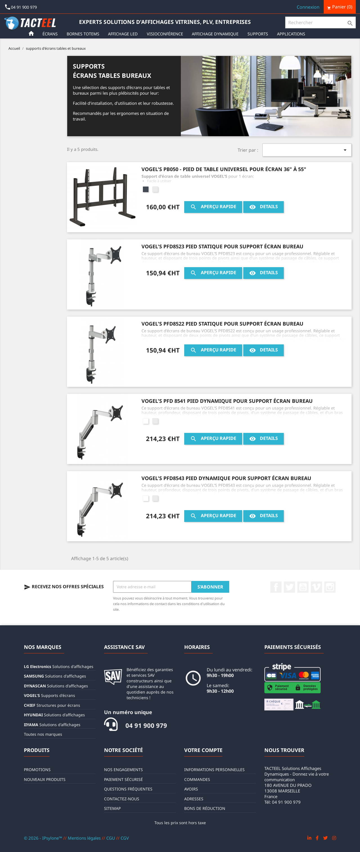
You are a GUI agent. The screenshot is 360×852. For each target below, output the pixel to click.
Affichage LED (124, 34)
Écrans (51, 34)
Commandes (197, 779)
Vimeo (316, 587)
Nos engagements (123, 769)
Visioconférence (166, 34)
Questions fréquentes (128, 789)
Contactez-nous (121, 798)
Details (263, 207)
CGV (125, 838)
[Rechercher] (320, 22)
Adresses (193, 798)
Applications (292, 34)
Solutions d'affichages (58, 666)
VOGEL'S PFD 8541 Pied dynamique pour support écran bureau (227, 400)
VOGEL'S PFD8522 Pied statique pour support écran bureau (222, 323)
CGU (111, 838)
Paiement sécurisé (123, 779)
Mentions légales (85, 838)
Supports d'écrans (49, 695)
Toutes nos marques (43, 734)
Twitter (289, 587)
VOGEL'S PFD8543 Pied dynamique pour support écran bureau (226, 478)
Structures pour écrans (52, 705)
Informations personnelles (214, 769)
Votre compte (203, 750)
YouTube (303, 587)
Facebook (276, 587)
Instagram (330, 587)
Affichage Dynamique (216, 34)
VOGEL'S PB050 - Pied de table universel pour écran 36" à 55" (223, 169)
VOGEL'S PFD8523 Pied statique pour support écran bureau (222, 246)
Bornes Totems (84, 34)
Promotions (37, 769)
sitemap (112, 808)
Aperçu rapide (213, 207)
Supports (259, 34)
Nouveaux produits (45, 779)
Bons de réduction (204, 808)
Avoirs (191, 789)
